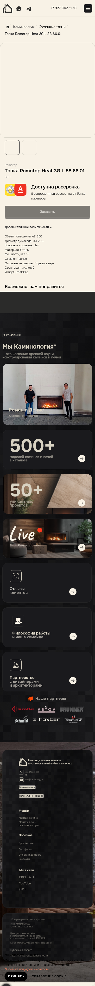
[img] (47, 538)
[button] (31, 796)
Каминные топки (52, 27)
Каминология (19, 27)
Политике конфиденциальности (27, 969)
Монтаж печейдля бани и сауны (29, 824)
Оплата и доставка (30, 854)
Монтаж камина (28, 817)
